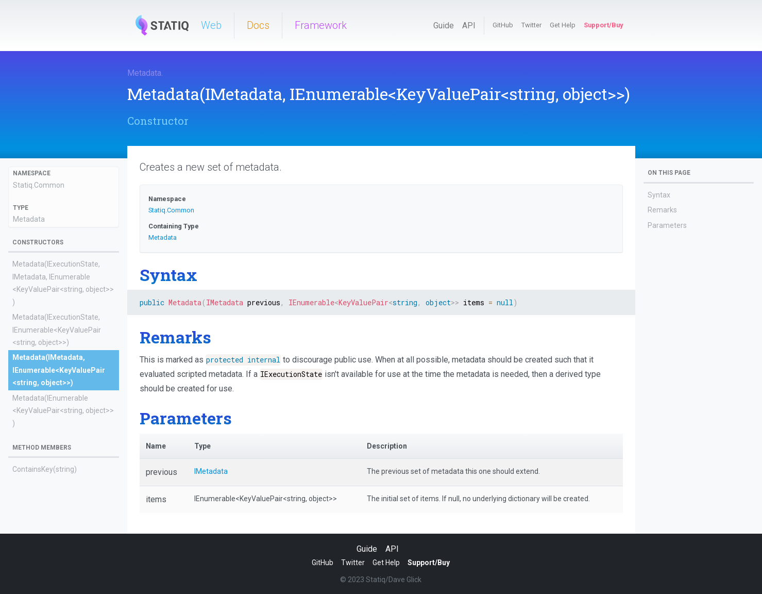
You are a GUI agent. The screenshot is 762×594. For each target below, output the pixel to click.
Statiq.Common (38, 185)
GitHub (503, 25)
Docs (258, 25)
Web (211, 25)
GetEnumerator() (40, 485)
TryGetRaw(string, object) (53, 514)
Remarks (662, 210)
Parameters (667, 225)
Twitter (531, 25)
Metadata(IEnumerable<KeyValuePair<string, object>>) (63, 410)
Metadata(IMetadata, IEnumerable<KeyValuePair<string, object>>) (58, 370)
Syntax (659, 195)
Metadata (144, 73)
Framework (321, 25)
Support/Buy (603, 25)
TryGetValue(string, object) (55, 530)
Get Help (562, 25)
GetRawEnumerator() (47, 500)
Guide (443, 25)
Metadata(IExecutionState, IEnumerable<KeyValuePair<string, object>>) (56, 329)
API (469, 25)
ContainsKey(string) (44, 469)
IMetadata (211, 471)
